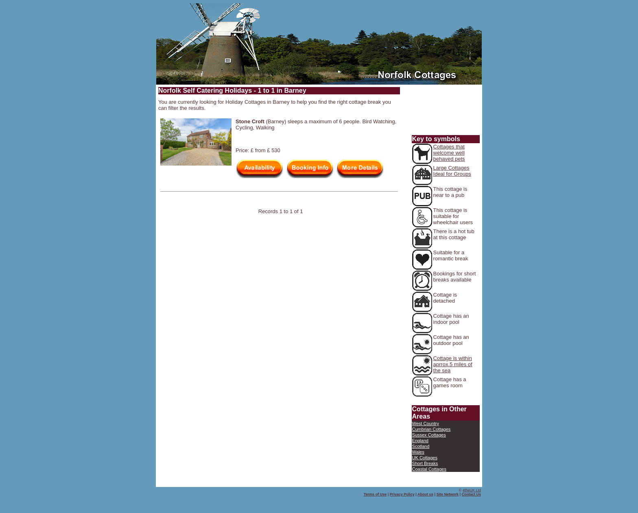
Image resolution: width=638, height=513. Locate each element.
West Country (425, 423)
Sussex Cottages (429, 434)
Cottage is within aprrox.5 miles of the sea (452, 364)
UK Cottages (424, 457)
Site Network (447, 494)
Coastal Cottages (429, 469)
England (420, 440)
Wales (418, 452)
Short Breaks (425, 463)
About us (425, 494)
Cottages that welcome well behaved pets (449, 153)
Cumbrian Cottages (431, 429)
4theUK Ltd (472, 490)
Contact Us (471, 494)
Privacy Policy (402, 494)
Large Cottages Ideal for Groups (452, 171)
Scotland (421, 446)
